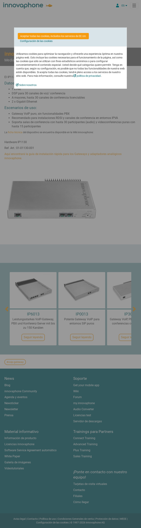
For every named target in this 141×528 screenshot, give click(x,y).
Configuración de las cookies (36, 41)
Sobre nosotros (26, 85)
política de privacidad (87, 75)
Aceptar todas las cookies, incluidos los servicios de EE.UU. (53, 36)
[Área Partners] (117, 5)
